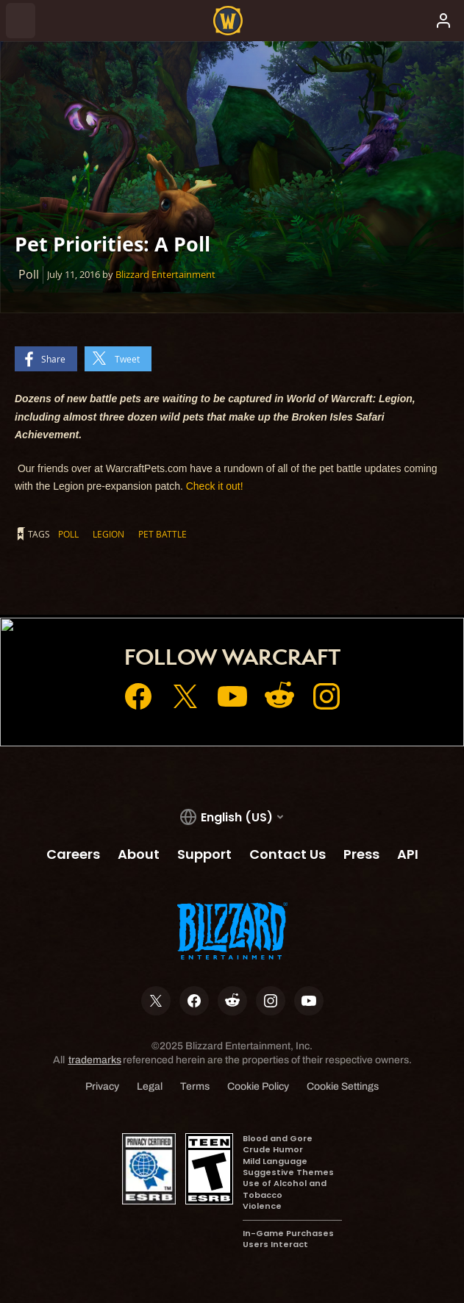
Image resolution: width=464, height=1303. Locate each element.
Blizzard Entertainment (165, 274)
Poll (68, 534)
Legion (108, 534)
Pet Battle (162, 534)
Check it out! (214, 486)
